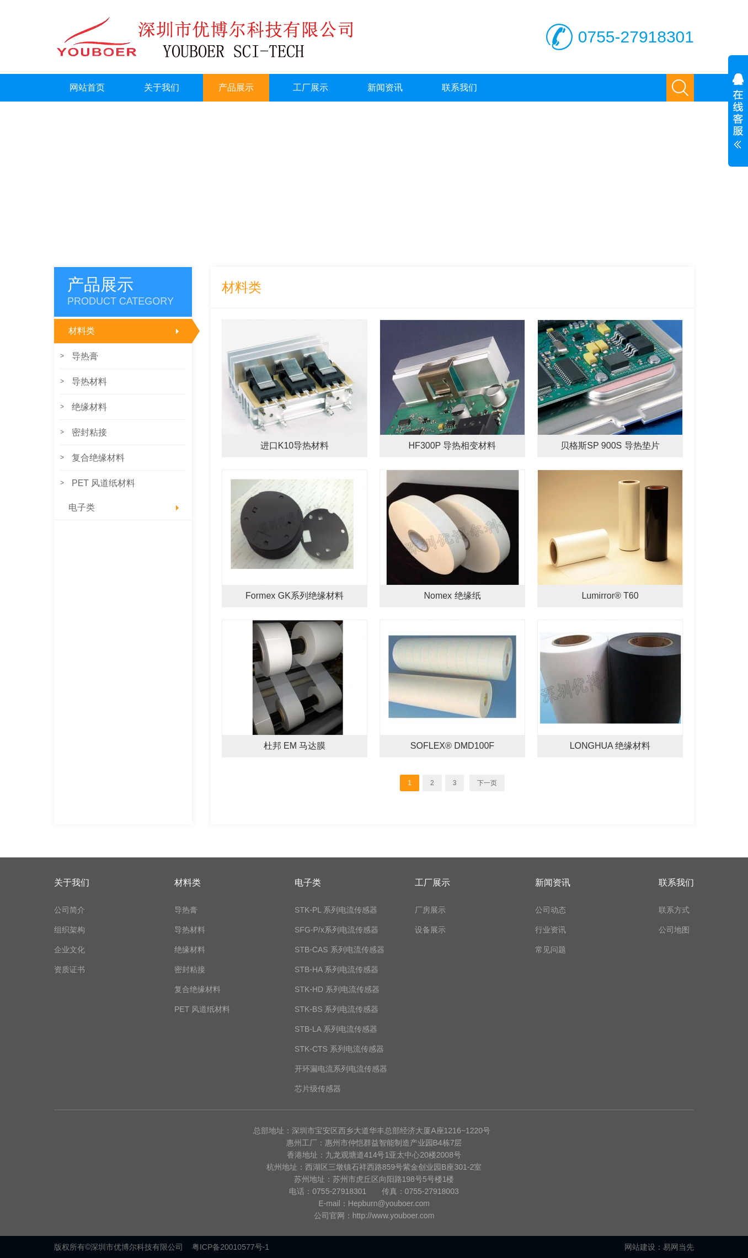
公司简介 (69, 909)
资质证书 (69, 969)
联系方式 (674, 909)
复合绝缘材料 (92, 457)
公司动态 (550, 909)
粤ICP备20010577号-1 (230, 1247)
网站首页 (87, 87)
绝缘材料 (83, 407)
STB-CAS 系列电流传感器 (339, 949)
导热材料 (83, 381)
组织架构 (69, 929)
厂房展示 (430, 909)
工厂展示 (310, 87)
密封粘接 (83, 432)
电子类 (126, 507)
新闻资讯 (385, 87)
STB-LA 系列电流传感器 (336, 1029)
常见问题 (550, 949)
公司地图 (674, 929)
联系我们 (459, 87)
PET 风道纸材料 (97, 483)
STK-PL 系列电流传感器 (336, 909)
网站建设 (639, 1247)
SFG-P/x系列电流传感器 (336, 929)
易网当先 (678, 1247)
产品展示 (236, 87)
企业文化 (69, 949)
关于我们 (161, 87)
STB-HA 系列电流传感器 (336, 969)
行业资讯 (550, 929)
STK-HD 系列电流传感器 (337, 989)
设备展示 (430, 929)
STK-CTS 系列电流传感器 (339, 1048)
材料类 (130, 331)
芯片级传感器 (318, 1088)
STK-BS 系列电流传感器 (336, 1009)
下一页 (487, 783)
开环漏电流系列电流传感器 (341, 1068)
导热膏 (79, 356)
